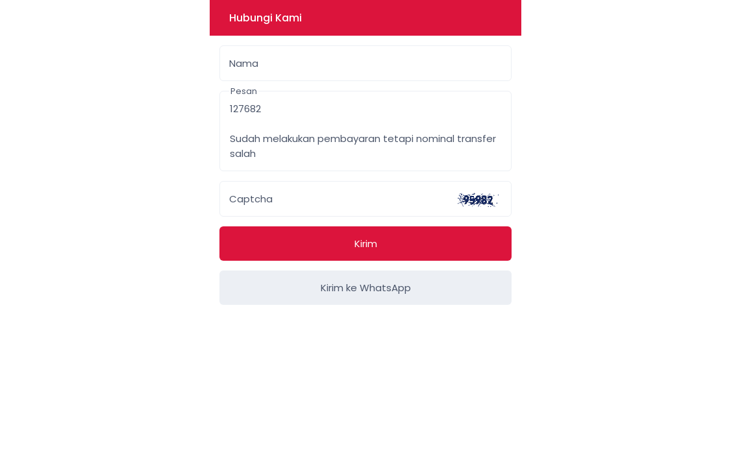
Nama (243, 63)
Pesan (243, 91)
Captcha (251, 199)
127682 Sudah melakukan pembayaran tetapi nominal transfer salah (365, 131)
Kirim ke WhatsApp (366, 287)
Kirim (365, 243)
